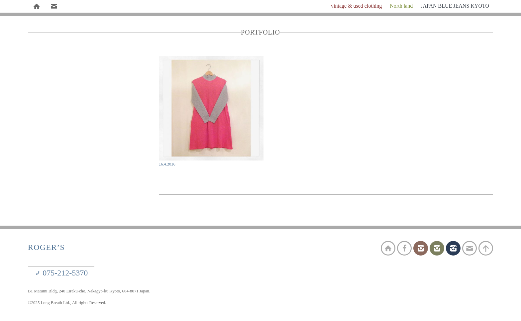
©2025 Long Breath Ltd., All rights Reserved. (67, 302)
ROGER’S (46, 247)
